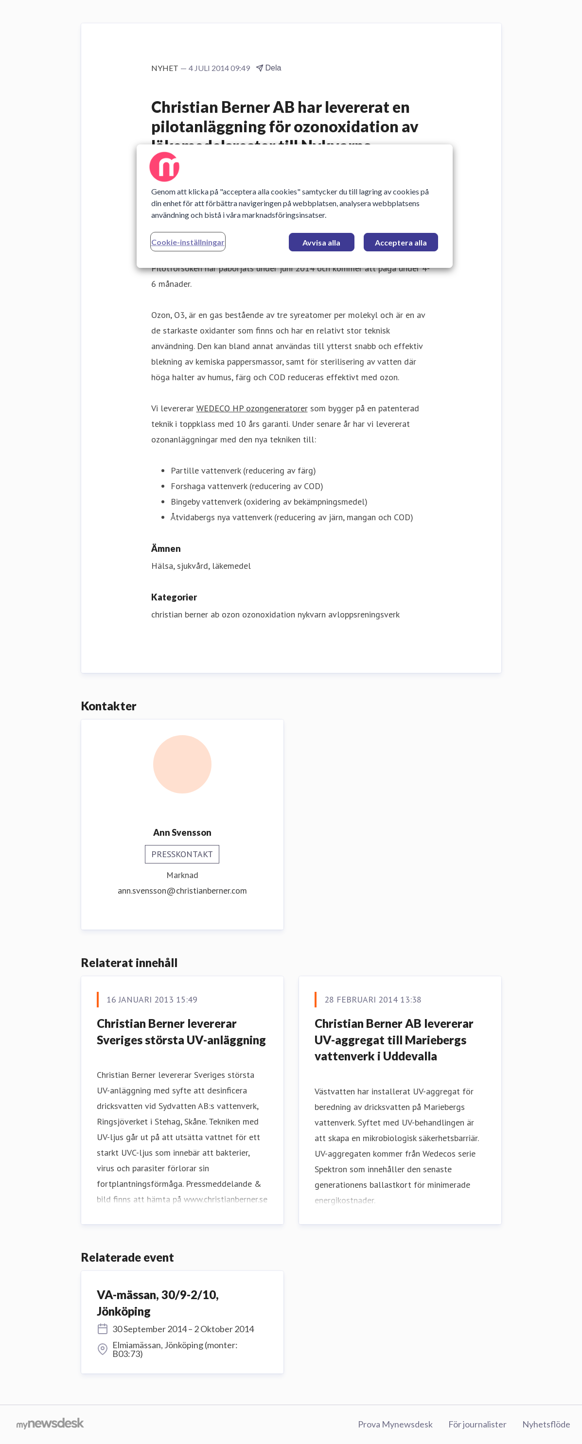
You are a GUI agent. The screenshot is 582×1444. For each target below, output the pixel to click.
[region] (295, 206)
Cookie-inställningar (188, 242)
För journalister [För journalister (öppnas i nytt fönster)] (477, 1424)
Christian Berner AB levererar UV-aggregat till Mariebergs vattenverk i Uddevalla (394, 1039)
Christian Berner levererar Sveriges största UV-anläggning (181, 1031)
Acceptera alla (401, 242)
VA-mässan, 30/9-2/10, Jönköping (158, 1302)
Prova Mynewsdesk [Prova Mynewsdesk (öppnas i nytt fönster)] (395, 1424)
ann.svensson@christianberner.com (182, 890)
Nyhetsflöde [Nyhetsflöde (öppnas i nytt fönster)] (546, 1424)
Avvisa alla (321, 242)
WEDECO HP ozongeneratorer (252, 408)
